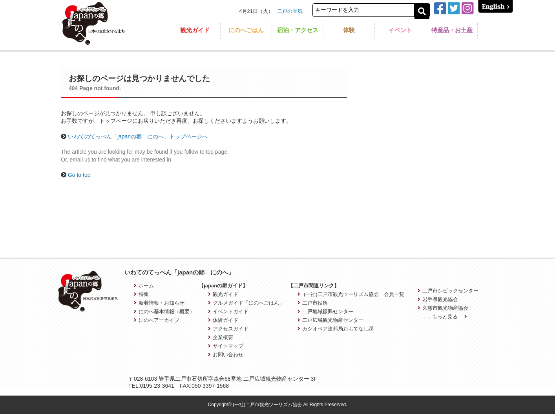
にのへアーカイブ (156, 320)
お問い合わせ (225, 355)
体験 (349, 30)
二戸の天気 (290, 11)
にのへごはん (246, 30)
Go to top (79, 175)
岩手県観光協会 (438, 299)
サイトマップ (225, 346)
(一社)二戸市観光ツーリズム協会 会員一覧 (351, 294)
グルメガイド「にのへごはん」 (246, 303)
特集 (141, 294)
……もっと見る (444, 317)
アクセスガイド (228, 329)
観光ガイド (195, 30)
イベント (400, 30)
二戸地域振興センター (325, 311)
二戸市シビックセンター (448, 291)
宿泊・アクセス (297, 30)
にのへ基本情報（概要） (164, 311)
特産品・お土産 (452, 30)
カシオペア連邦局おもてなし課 (336, 329)
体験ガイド (223, 320)
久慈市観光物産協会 (443, 308)
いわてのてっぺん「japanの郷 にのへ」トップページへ (138, 136)
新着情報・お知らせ (159, 303)
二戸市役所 (313, 303)
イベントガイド (228, 311)
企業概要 (220, 337)
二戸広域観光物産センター (330, 320)
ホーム (144, 286)
